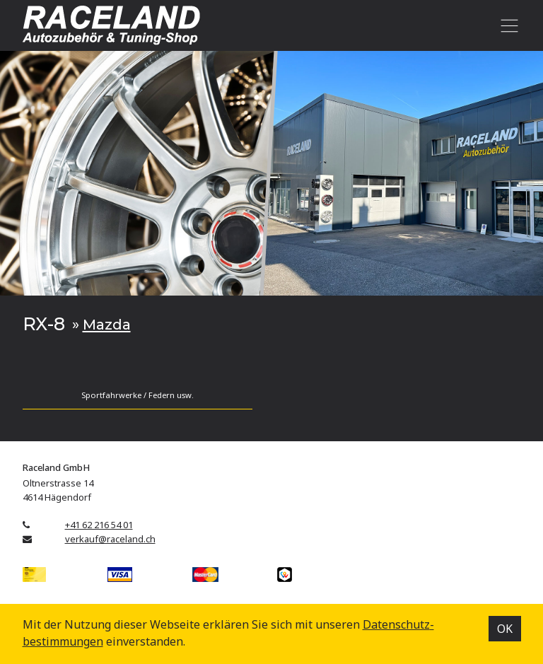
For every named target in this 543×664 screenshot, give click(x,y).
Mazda (107, 324)
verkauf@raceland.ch (110, 538)
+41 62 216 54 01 (99, 524)
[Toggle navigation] (507, 25)
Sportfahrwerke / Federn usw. (137, 395)
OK (505, 628)
